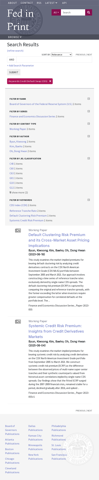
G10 (12, 182)
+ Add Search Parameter (20, 65)
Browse (15, 37)
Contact (27, 2)
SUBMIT (13, 72)
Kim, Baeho (16, 146)
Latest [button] (51, 2)
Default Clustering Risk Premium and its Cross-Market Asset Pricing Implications (58, 240)
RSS (39, 2)
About (12, 2)
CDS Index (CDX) (19, 205)
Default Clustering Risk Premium (28, 215)
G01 (12, 178)
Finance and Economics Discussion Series (33, 116)
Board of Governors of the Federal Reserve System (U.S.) (41, 104)
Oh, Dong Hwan (19, 151)
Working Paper (18, 129)
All (55, 12)
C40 (12, 163)
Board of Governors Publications (12, 430)
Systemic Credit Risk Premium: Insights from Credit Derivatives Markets (56, 331)
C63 (12, 173)
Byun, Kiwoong (18, 141)
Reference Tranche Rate (23, 210)
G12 (12, 187)
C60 (12, 168)
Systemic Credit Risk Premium (27, 220)
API (64, 2)
